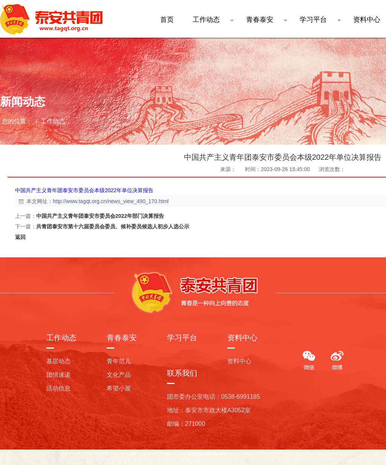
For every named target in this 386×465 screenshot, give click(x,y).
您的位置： (17, 121)
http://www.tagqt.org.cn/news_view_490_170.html (110, 201)
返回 (20, 237)
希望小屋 (119, 388)
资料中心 (242, 337)
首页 (167, 19)
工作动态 (206, 19)
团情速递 (58, 375)
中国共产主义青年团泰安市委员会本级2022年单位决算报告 (84, 190)
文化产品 (119, 375)
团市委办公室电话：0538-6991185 (213, 396)
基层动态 (58, 361)
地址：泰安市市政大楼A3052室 (209, 410)
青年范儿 (119, 361)
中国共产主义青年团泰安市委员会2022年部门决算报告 (100, 216)
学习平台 (313, 19)
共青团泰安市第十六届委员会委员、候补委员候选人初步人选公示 (112, 226)
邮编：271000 (186, 424)
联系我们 (182, 373)
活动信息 (58, 388)
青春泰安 (259, 19)
